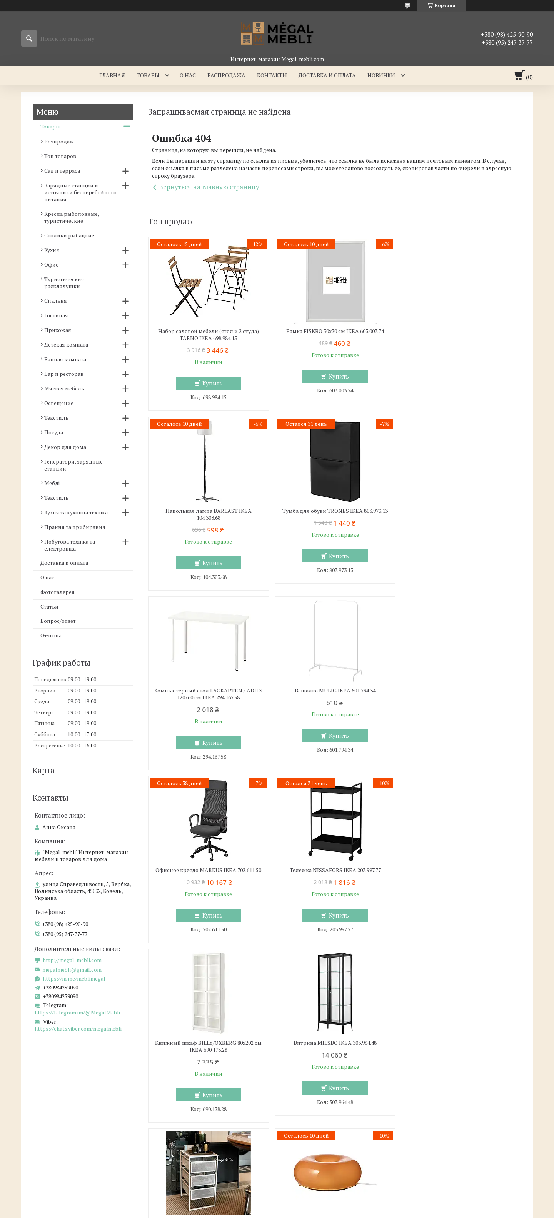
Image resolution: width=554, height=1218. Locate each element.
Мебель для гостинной (317, 1099)
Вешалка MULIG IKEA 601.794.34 (461, 510)
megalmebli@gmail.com (72, 969)
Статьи (49, 606)
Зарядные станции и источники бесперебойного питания (80, 192)
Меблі (52, 483)
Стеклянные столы (52, 1111)
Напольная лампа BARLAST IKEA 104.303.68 (461, 335)
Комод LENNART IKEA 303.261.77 (335, 870)
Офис (51, 264)
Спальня (55, 300)
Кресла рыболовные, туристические (71, 217)
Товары (148, 75)
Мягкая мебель (64, 388)
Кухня (51, 250)
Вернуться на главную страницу (209, 186)
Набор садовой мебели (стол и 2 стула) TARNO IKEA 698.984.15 (208, 335)
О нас (188, 75)
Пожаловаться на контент (308, 1210)
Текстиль (56, 417)
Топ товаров (60, 156)
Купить (212, 383)
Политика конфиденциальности (373, 1210)
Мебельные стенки (312, 1111)
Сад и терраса (62, 170)
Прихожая (57, 330)
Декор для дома (65, 446)
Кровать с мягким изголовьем (197, 1111)
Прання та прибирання (74, 527)
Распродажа (226, 75)
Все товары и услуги (485, 960)
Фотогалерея (57, 592)
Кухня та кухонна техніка (76, 512)
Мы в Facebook (436, 1155)
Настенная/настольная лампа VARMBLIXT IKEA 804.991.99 (461, 874)
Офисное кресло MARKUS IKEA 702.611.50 (208, 690)
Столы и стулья (47, 1133)
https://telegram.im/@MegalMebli (77, 1012)
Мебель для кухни (51, 1099)
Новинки (381, 75)
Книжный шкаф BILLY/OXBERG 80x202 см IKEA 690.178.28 (461, 694)
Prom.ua (310, 1197)
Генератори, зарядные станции (73, 465)
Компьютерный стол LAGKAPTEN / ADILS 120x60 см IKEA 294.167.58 (334, 514)
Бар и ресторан (64, 373)
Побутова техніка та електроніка (69, 545)
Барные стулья (46, 1122)
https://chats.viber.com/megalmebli (78, 1028)
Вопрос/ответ (58, 620)
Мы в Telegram (436, 1166)
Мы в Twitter (433, 1133)
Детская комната (66, 344)
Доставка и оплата (327, 75)
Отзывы (50, 635)
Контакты (272, 75)
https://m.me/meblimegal (74, 978)
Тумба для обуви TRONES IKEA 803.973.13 (208, 510)
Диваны (297, 1122)
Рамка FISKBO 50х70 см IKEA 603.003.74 (335, 331)
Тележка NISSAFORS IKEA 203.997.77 (334, 690)
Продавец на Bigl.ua (277, 1203)
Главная (112, 75)
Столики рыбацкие (69, 235)
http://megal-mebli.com (72, 960)
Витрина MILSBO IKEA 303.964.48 (208, 870)
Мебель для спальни (184, 1099)
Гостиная (56, 315)
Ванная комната (65, 359)
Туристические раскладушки (64, 282)
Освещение (58, 403)
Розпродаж (59, 141)
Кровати (168, 1122)
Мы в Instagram (437, 1144)
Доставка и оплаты (441, 1099)
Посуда (53, 432)
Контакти (429, 1111)
